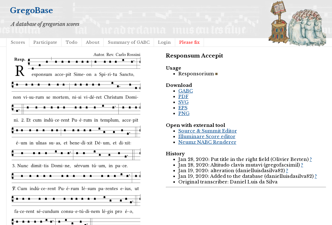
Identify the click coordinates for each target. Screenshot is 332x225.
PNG (184, 113)
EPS (182, 108)
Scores (18, 42)
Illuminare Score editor (206, 136)
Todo (71, 42)
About (92, 42)
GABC (185, 91)
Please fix (189, 42)
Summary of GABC (129, 42)
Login (164, 42)
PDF (183, 96)
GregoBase (31, 10)
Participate (45, 42)
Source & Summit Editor (207, 131)
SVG (183, 102)
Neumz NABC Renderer (207, 142)
